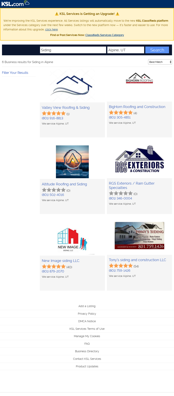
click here (51, 29)
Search (157, 50)
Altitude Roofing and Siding (64, 184)
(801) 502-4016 (53, 195)
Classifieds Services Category (104, 35)
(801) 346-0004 (120, 198)
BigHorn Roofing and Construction (137, 107)
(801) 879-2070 (53, 271)
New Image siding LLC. (61, 261)
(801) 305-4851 (120, 117)
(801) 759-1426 (119, 270)
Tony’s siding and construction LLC (137, 260)
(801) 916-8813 (52, 118)
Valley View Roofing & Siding (66, 107)
